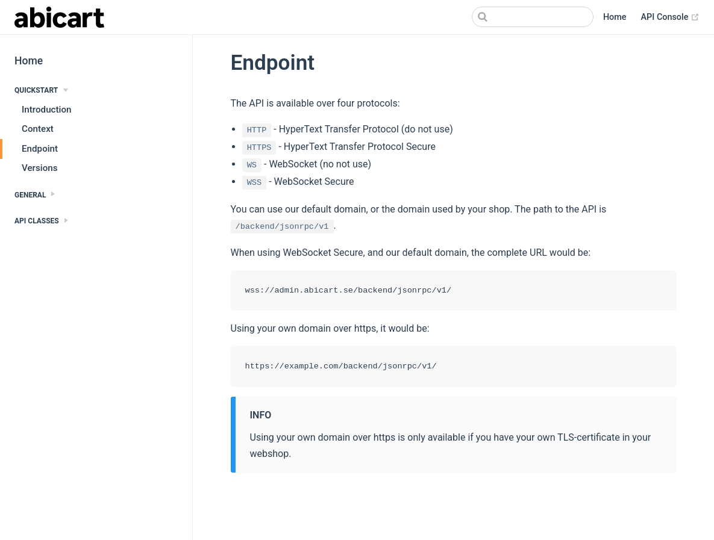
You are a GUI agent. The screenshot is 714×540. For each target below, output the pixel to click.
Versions (40, 168)
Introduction (47, 109)
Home (615, 17)
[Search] (532, 17)
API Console (670, 17)
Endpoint (40, 148)
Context (38, 128)
